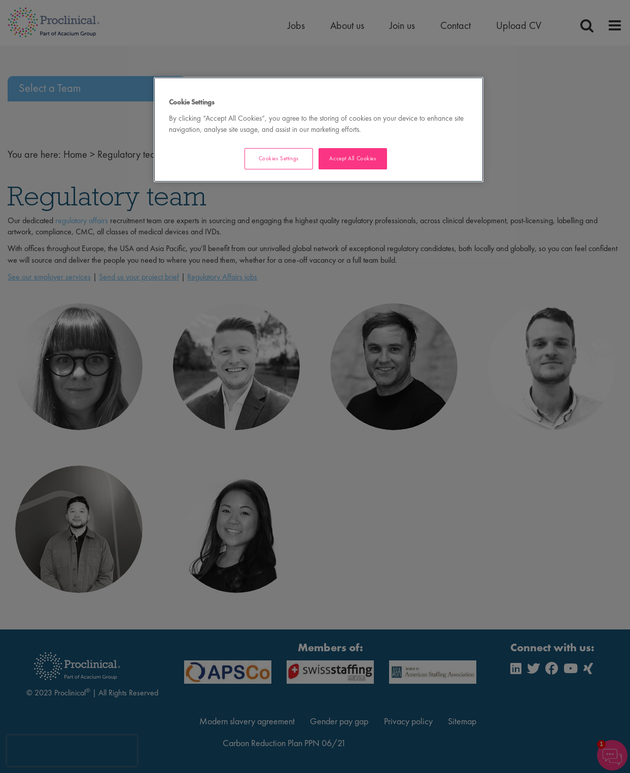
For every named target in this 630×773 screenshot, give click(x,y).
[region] (318, 129)
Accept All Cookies (352, 158)
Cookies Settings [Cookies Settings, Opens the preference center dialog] (279, 158)
